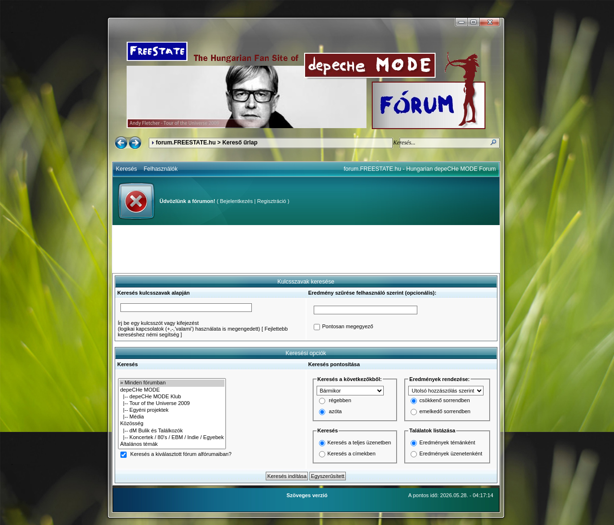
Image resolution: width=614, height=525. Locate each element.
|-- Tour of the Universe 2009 (172, 403)
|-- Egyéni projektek (172, 410)
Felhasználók (161, 169)
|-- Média (172, 417)
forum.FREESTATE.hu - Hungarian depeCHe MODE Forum (420, 169)
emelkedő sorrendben (444, 412)
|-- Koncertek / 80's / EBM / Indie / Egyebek (172, 437)
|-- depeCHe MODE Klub (172, 397)
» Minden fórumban (172, 383)
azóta (335, 412)
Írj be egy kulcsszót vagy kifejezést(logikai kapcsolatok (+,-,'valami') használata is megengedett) (189, 326)
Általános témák (172, 444)
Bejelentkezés (236, 201)
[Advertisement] (306, 249)
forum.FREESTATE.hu (186, 142)
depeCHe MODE (172, 390)
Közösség (172, 423)
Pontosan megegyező (347, 327)
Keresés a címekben (352, 453)
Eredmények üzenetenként (450, 453)
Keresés (126, 169)
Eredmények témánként (447, 442)
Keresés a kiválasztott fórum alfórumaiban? (181, 454)
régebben (340, 401)
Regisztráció (271, 201)
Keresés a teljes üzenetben (359, 442)
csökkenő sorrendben (444, 401)
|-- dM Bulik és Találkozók (172, 431)
